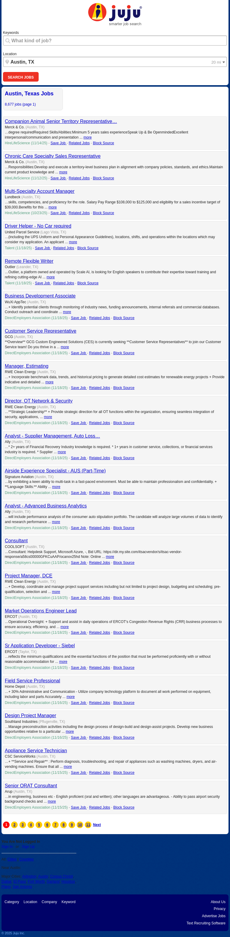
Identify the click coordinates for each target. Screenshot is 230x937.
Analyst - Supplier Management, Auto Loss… (52, 436)
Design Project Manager (30, 715)
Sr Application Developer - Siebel (40, 645)
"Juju (115, 14)
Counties (26, 859)
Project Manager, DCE (28, 575)
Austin (43, 876)
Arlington (29, 876)
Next (96, 825)
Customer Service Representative (40, 331)
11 (88, 825)
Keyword (68, 902)
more (88, 137)
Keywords (11, 33)
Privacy (220, 909)
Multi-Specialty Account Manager (40, 191)
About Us (218, 902)
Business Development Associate (40, 295)
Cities (11, 859)
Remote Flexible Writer (29, 261)
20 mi (216, 62)
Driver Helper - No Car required (38, 226)
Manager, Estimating (27, 366)
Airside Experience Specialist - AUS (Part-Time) (55, 470)
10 (80, 825)
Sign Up (28, 847)
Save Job (58, 143)
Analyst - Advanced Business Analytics (46, 505)
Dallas (6, 881)
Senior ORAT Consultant (31, 785)
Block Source (103, 143)
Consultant (16, 540)
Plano (6, 887)
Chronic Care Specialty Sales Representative (53, 156)
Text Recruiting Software (206, 923)
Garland (53, 881)
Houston (68, 881)
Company (49, 902)
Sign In (7, 847)
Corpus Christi (61, 876)
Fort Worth (36, 881)
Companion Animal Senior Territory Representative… (61, 121)
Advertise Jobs (214, 916)
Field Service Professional (32, 680)
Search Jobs (21, 77)
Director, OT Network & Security (38, 400)
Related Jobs (79, 143)
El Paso (19, 881)
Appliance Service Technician (36, 750)
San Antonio (22, 887)
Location (9, 54)
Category (11, 902)
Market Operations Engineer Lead (41, 610)
